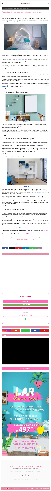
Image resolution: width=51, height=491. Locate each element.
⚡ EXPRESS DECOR (25, 308)
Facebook (26, 239)
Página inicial (5, 8)
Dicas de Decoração (12, 243)
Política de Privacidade (44, 488)
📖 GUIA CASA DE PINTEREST (25, 315)
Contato (36, 488)
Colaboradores (10, 8)
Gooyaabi (21, 488)
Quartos (18, 243)
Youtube (31, 239)
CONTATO (38, 471)
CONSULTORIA (18, 471)
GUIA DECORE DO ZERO (29, 471)
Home (28, 488)
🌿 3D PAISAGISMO (25, 305)
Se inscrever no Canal (25, 368)
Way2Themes (11, 488)
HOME (11, 471)
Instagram (20, 239)
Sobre (32, 488)
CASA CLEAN (25, 4)
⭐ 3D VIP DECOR (25, 301)
